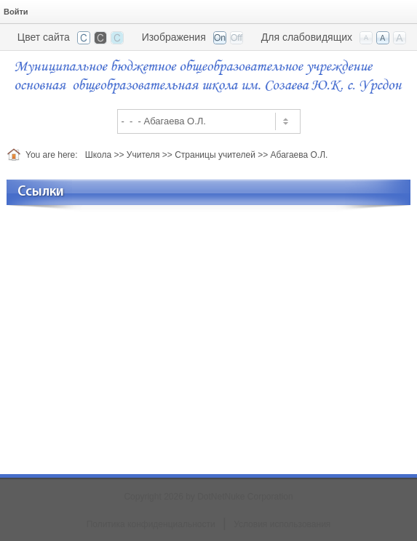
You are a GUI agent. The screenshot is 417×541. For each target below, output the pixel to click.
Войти (16, 11)
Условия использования (282, 524)
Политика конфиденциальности (151, 524)
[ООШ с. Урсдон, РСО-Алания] (208, 75)
